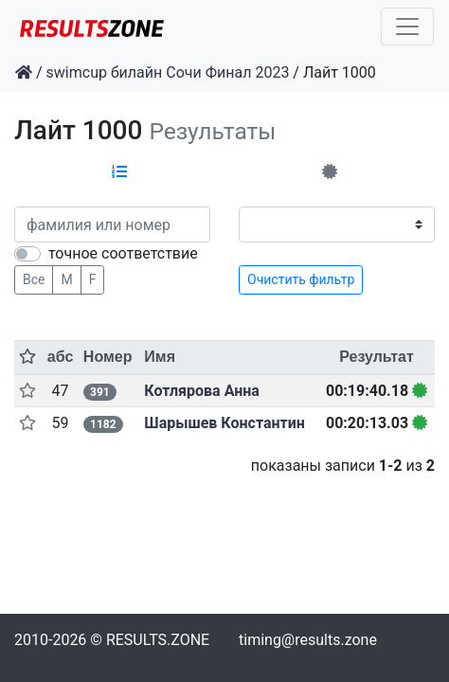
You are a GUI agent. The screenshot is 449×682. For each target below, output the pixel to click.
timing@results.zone (308, 640)
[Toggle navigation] (407, 26)
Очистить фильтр (300, 279)
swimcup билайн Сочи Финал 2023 (168, 72)
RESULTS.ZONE (157, 640)
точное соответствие (123, 253)
